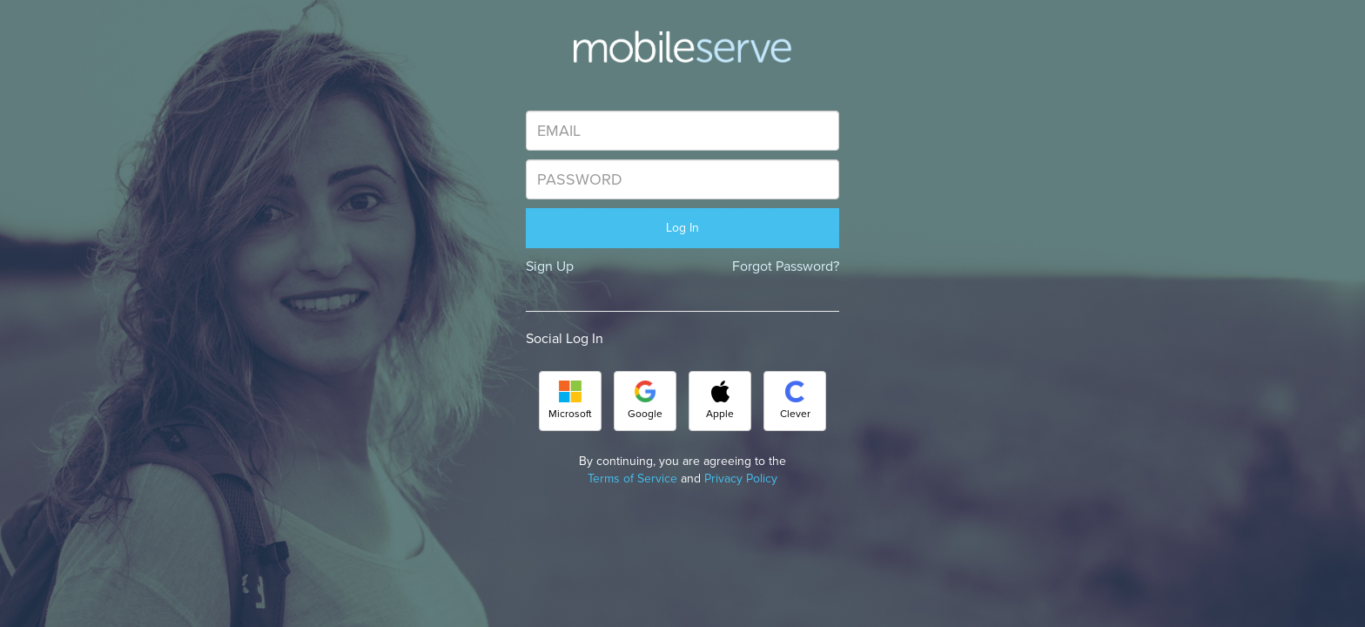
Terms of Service (632, 478)
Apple (720, 401)
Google (645, 401)
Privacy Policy (740, 478)
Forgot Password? (785, 266)
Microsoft (570, 401)
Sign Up (550, 266)
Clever (795, 401)
